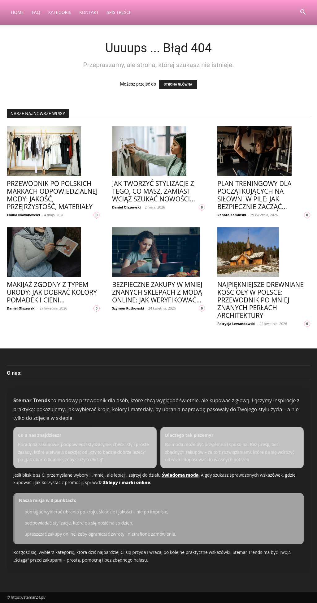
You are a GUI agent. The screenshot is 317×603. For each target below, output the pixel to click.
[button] (302, 13)
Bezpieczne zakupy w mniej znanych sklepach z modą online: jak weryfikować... (157, 292)
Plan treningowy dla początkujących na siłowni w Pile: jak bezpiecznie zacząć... (254, 195)
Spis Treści (118, 12)
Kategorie (59, 12)
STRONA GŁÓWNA (178, 84)
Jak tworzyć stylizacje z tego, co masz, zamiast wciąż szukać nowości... (153, 191)
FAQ (36, 12)
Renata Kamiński (231, 215)
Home (17, 12)
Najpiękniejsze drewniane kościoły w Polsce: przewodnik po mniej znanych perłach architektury (260, 300)
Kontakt (89, 12)
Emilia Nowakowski (23, 215)
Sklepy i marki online (126, 482)
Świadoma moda (180, 475)
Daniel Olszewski (126, 207)
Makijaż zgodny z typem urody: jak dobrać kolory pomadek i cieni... (52, 292)
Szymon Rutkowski (128, 308)
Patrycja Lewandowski (236, 323)
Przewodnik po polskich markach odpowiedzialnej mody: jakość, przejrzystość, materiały (52, 195)
